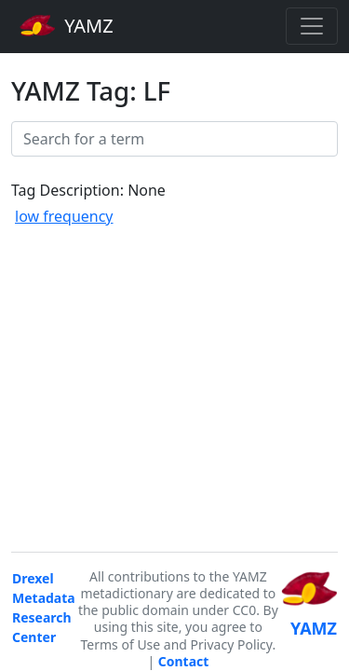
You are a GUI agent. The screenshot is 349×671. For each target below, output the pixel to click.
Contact (183, 661)
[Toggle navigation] (312, 26)
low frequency (64, 216)
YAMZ (67, 25)
